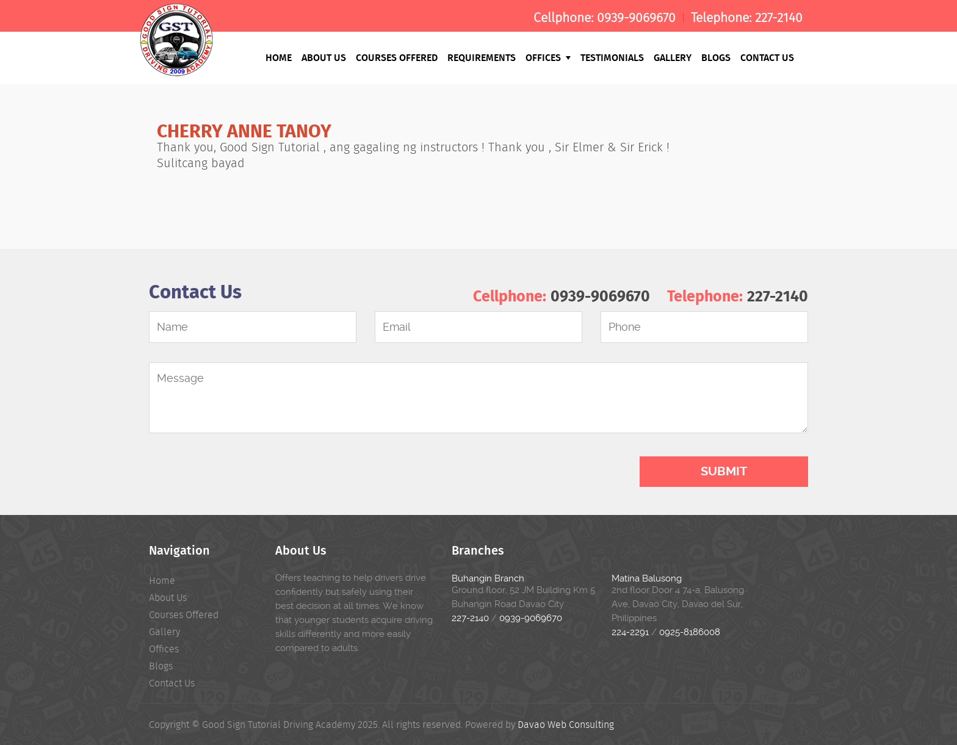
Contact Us (767, 57)
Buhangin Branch (488, 578)
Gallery (673, 57)
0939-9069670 (636, 18)
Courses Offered (397, 57)
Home (278, 57)
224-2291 (630, 632)
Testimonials (612, 57)
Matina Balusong (647, 578)
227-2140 (779, 18)
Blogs (716, 57)
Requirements (481, 57)
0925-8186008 (689, 632)
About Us (324, 57)
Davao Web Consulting (566, 725)
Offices (548, 57)
